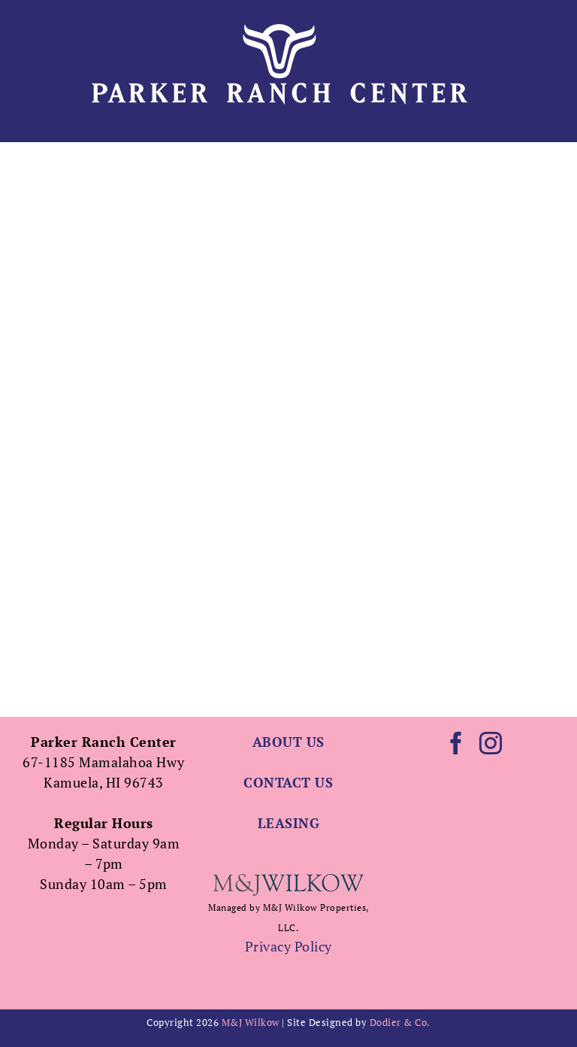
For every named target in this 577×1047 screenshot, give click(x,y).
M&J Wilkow (250, 1022)
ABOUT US (288, 742)
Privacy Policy (288, 946)
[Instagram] (491, 743)
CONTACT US (288, 782)
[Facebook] (456, 743)
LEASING (289, 823)
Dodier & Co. (400, 1022)
